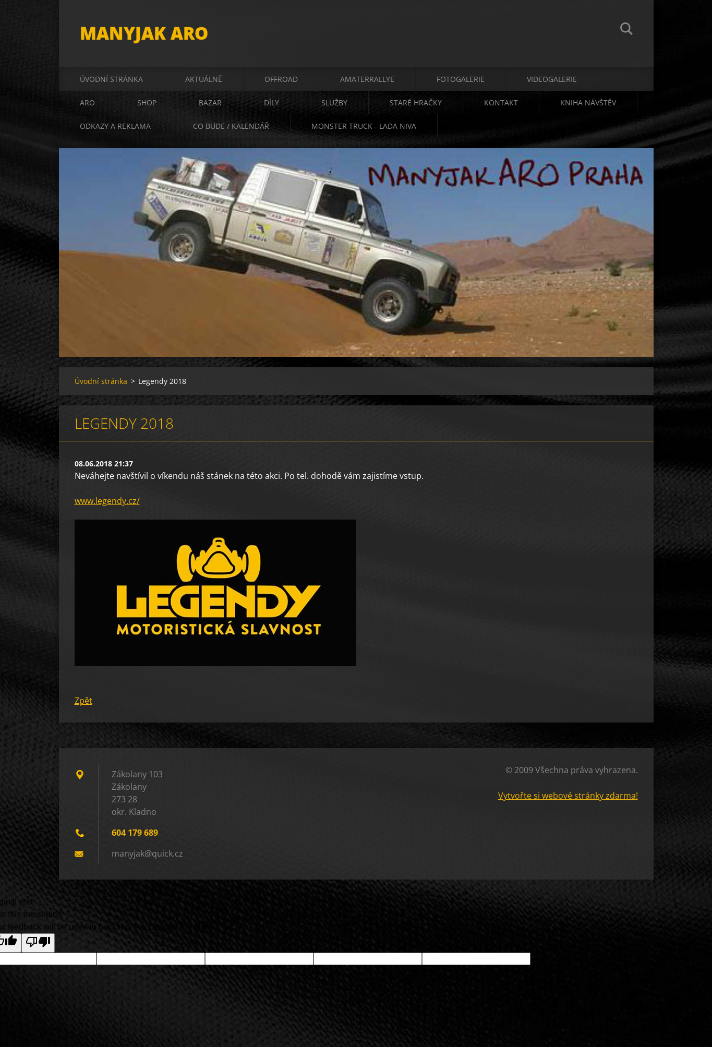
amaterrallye (367, 79)
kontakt (501, 102)
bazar (210, 102)
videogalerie (552, 79)
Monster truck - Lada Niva (363, 126)
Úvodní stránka (111, 79)
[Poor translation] (38, 943)
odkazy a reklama (115, 126)
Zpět (83, 700)
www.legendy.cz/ (107, 501)
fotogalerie (461, 79)
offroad (281, 79)
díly (271, 102)
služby (334, 102)
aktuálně (203, 79)
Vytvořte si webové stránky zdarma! (568, 795)
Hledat (626, 30)
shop (146, 102)
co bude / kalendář (231, 126)
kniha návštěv (588, 102)
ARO (87, 102)
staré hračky (416, 102)
